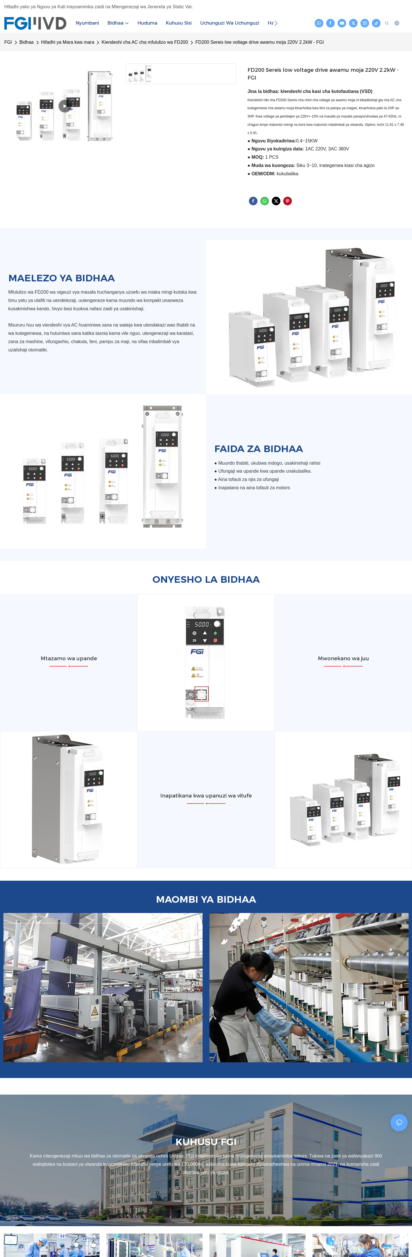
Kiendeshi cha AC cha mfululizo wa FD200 (145, 42)
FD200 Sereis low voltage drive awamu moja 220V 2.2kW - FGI (259, 42)
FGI (8, 42)
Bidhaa (26, 42)
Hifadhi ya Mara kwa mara (67, 42)
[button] (276, 23)
